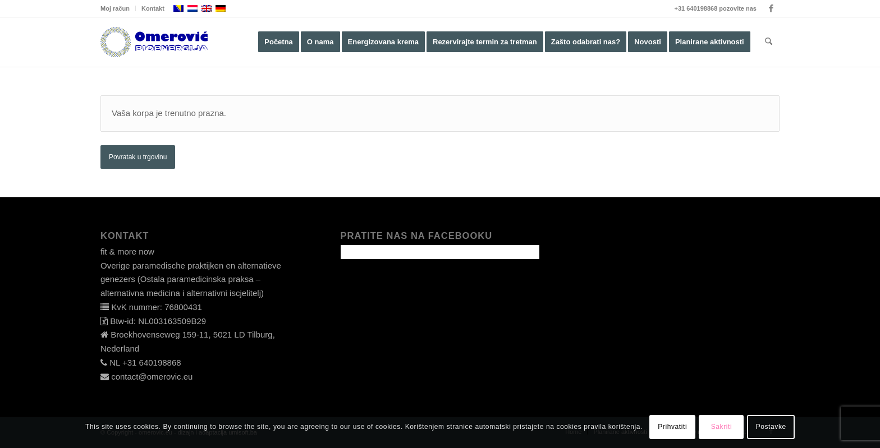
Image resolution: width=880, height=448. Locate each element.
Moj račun (115, 8)
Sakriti (721, 427)
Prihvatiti (672, 427)
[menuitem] (118, 8)
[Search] (769, 42)
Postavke (771, 427)
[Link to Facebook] (771, 8)
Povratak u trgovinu (138, 157)
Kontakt (152, 8)
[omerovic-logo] (154, 42)
